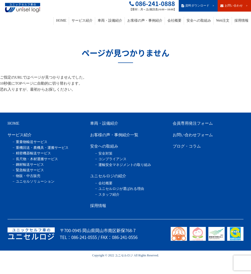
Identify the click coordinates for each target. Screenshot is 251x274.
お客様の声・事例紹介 (144, 20)
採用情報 (241, 20)
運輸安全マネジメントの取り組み (124, 165)
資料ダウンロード (198, 5)
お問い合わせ (234, 5)
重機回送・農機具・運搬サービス (42, 148)
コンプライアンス (112, 159)
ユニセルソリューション (35, 181)
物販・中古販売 (28, 176)
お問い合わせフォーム (193, 135)
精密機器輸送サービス (33, 153)
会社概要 (174, 20)
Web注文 (222, 20)
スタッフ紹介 (108, 194)
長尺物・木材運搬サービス (37, 159)
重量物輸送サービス (31, 142)
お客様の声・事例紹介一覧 (114, 135)
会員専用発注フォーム (193, 123)
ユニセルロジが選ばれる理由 (121, 189)
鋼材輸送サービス (30, 164)
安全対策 (105, 153)
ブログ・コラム (187, 146)
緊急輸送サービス (30, 170)
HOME (61, 20)
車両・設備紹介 (110, 20)
